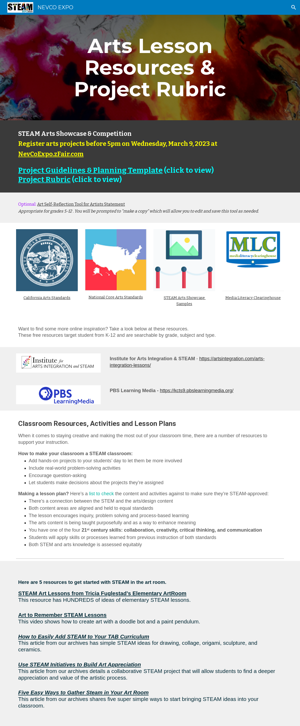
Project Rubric (44, 179)
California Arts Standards (46, 297)
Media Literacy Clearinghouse (253, 297)
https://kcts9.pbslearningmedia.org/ (196, 390)
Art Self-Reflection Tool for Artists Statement (81, 204)
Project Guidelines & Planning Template (90, 170)
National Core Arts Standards (116, 297)
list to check (101, 493)
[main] (150, 67)
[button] (293, 7)
